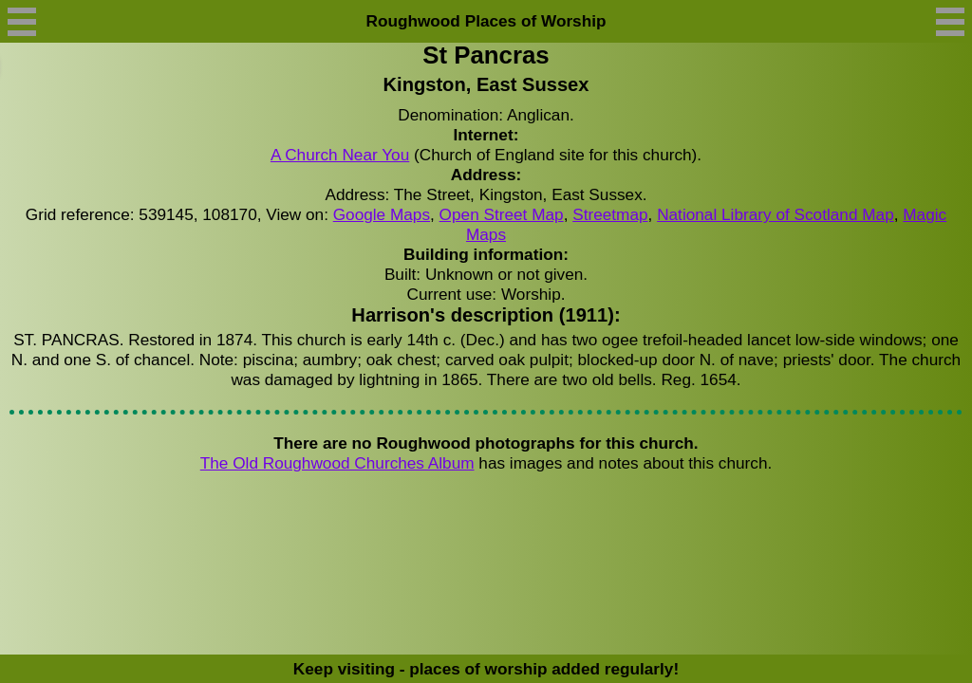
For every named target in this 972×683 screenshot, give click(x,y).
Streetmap (609, 214)
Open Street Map (501, 214)
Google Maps (381, 214)
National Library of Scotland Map (775, 214)
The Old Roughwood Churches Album (337, 462)
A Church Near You (340, 154)
